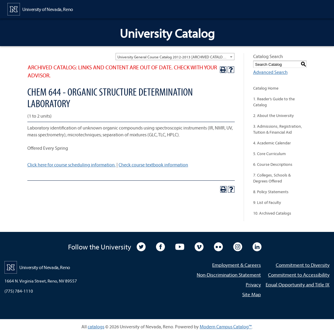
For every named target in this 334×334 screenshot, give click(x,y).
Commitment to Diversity (303, 265)
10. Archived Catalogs (272, 213)
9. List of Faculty (267, 202)
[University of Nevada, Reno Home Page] (40, 9)
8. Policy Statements (271, 191)
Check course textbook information (153, 165)
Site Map (251, 294)
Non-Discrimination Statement (229, 274)
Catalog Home (265, 88)
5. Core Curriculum (269, 153)
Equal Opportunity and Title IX (298, 284)
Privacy (253, 284)
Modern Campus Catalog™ (226, 327)
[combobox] (175, 56)
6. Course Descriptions (272, 164)
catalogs (96, 327)
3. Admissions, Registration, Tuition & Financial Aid (277, 129)
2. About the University (273, 115)
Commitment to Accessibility (299, 274)
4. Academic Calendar (272, 143)
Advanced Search (270, 72)
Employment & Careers (236, 265)
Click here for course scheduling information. (71, 165)
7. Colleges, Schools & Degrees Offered (272, 178)
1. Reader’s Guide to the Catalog (274, 101)
